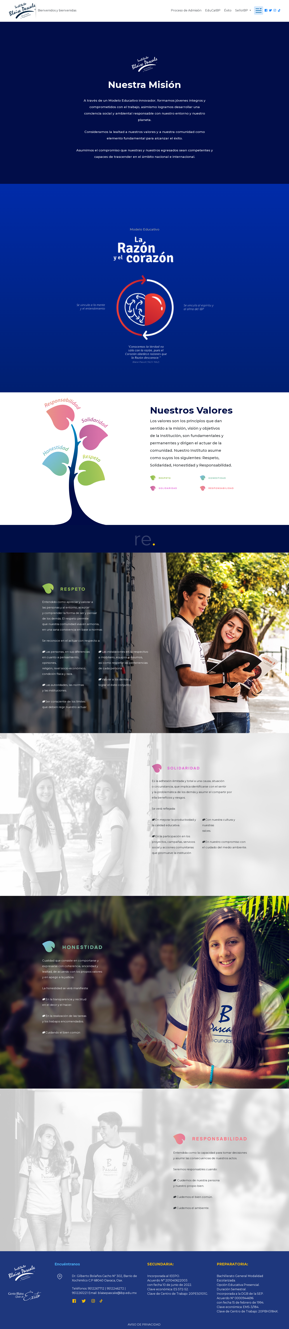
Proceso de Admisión (186, 10)
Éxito (227, 10)
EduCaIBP (212, 10)
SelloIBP (242, 10)
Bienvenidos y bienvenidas (57, 10)
